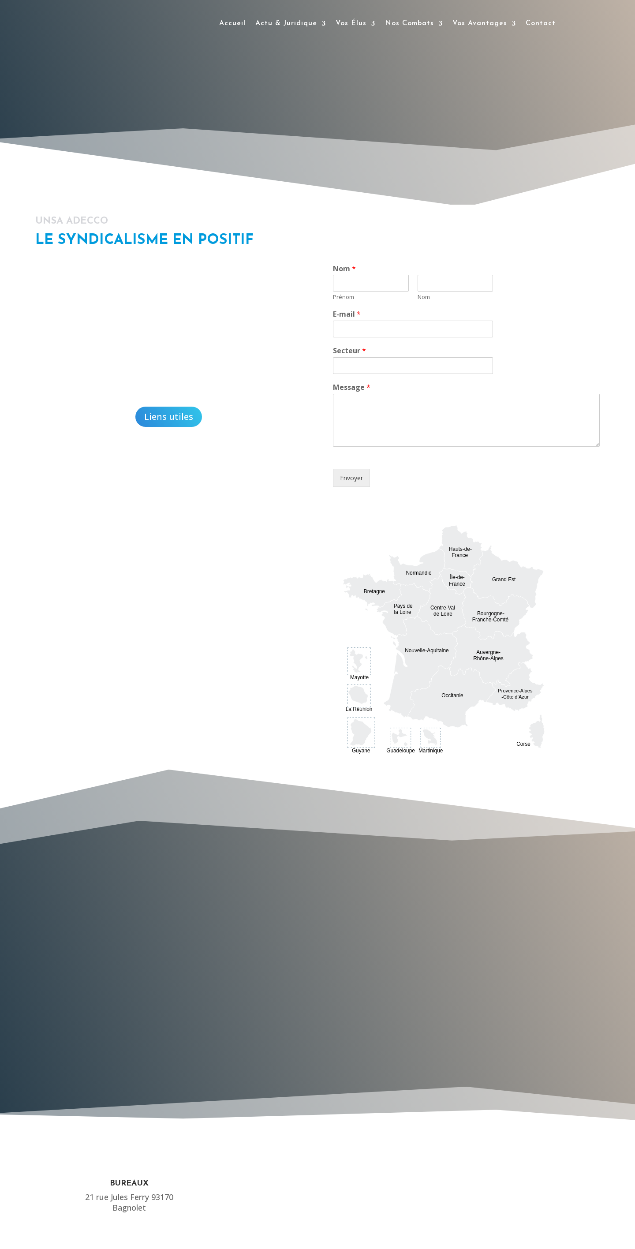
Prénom (343, 297)
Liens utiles (168, 417)
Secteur (349, 350)
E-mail (347, 314)
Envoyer (351, 478)
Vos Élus (351, 23)
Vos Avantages (479, 23)
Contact (541, 23)
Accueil (232, 23)
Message (351, 387)
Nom (344, 268)
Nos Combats (409, 23)
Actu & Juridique (286, 23)
